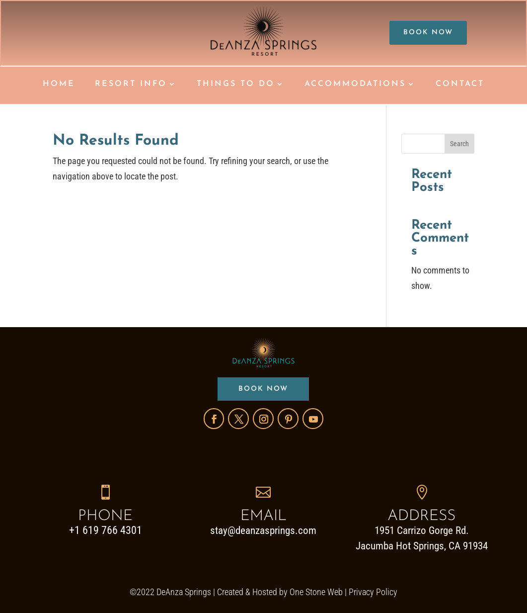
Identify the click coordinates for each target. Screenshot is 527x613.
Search (459, 144)
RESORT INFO (131, 84)
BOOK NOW (428, 32)
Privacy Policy (373, 592)
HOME (59, 84)
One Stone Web (316, 592)
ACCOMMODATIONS (355, 84)
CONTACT (460, 84)
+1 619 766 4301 (105, 530)
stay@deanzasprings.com (263, 530)
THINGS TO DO (236, 84)
